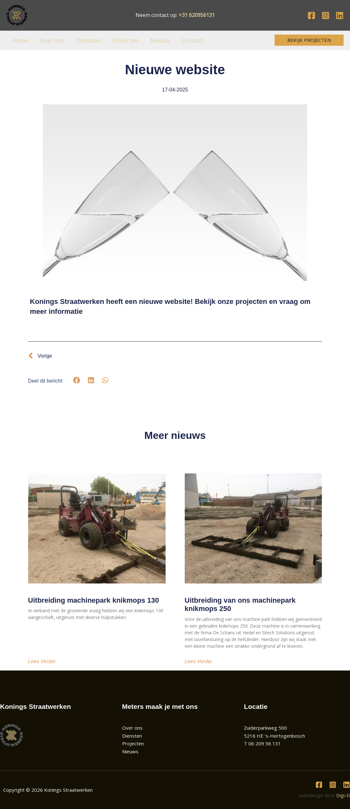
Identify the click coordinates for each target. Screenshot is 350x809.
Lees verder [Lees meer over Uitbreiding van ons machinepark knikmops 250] (199, 661)
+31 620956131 (197, 15)
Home (20, 40)
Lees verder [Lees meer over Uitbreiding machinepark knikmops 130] (42, 661)
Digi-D (343, 795)
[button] (309, 40)
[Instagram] (326, 16)
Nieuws (160, 40)
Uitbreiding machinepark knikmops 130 (93, 600)
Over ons (52, 40)
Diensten (88, 40)
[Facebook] (311, 16)
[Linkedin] (340, 16)
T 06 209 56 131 (262, 743)
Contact (193, 40)
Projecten (125, 40)
